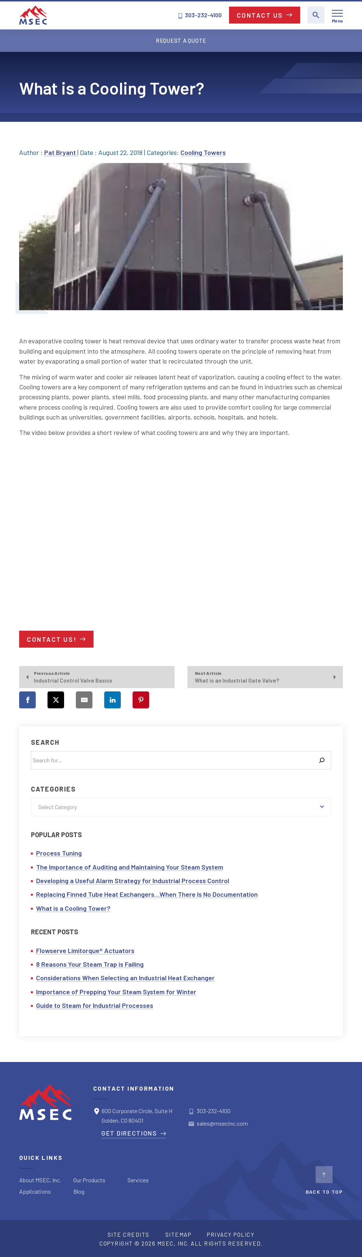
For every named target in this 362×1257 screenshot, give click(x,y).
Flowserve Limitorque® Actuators (85, 950)
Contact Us (260, 15)
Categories (53, 789)
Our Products (89, 1179)
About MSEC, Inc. (40, 1179)
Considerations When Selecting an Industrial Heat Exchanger (125, 978)
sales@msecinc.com (222, 1123)
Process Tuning (59, 853)
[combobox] (181, 807)
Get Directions (129, 1133)
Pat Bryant (60, 152)
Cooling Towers (203, 152)
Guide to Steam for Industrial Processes (94, 1005)
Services (138, 1179)
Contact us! (52, 639)
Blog (78, 1191)
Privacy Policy (230, 1234)
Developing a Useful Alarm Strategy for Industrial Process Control (132, 881)
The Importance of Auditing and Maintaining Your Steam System (129, 867)
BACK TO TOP (324, 1180)
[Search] (321, 760)
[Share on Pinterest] (141, 699)
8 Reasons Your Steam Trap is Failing (90, 964)
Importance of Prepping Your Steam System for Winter (116, 992)
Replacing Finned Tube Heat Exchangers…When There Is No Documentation (147, 894)
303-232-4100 (200, 14)
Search (45, 742)
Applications (35, 1191)
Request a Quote (181, 40)
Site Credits (129, 1234)
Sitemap (178, 1234)
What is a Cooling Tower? (73, 908)
